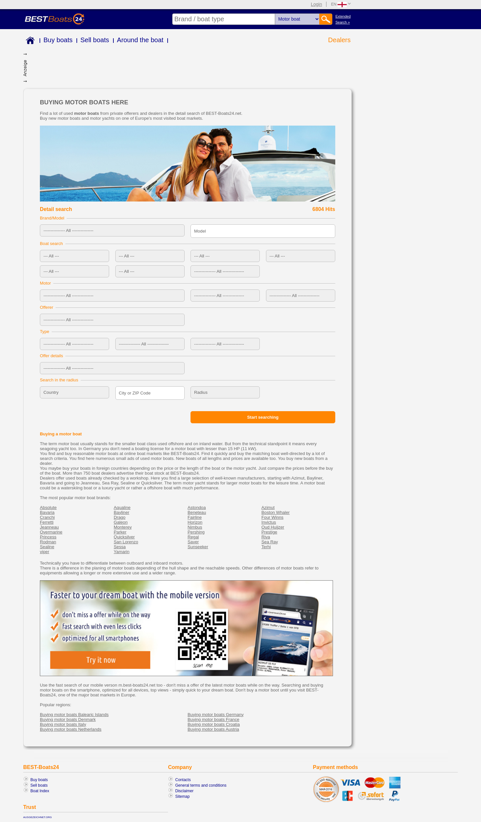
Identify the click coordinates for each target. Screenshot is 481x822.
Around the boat (140, 40)
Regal (193, 536)
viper (44, 551)
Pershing (196, 532)
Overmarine (51, 532)
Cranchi (47, 517)
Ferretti (47, 522)
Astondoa (197, 507)
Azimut (267, 507)
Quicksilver (124, 536)
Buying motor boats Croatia (214, 724)
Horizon (195, 522)
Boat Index (39, 791)
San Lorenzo (126, 541)
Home (28, 41)
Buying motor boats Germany (216, 714)
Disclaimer (184, 791)
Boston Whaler (275, 512)
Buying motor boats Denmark (68, 719)
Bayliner (121, 512)
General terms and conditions (200, 785)
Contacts (183, 780)
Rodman (48, 541)
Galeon (121, 522)
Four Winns (272, 517)
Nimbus (195, 527)
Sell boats (94, 40)
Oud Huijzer (272, 527)
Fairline (195, 517)
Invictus (268, 522)
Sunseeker (198, 546)
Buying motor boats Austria (213, 729)
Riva (265, 536)
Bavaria (47, 512)
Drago (119, 517)
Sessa (120, 546)
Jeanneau (49, 527)
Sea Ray (269, 541)
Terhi (266, 546)
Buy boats (58, 40)
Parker (120, 532)
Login (316, 4)
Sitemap (182, 796)
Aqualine (122, 507)
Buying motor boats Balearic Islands (74, 714)
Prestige (269, 532)
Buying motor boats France (213, 719)
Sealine (47, 546)
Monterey (123, 527)
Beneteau (197, 512)
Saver (193, 541)
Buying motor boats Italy (63, 724)
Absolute (48, 507)
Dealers (339, 40)
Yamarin (121, 551)
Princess (48, 536)
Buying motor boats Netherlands (70, 729)
